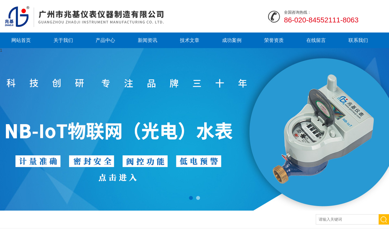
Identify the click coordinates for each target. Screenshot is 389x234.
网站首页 (21, 40)
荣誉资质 (274, 40)
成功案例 (232, 40)
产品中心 (105, 40)
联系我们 (358, 40)
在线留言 (316, 40)
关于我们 (63, 40)
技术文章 (189, 40)
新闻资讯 (147, 40)
